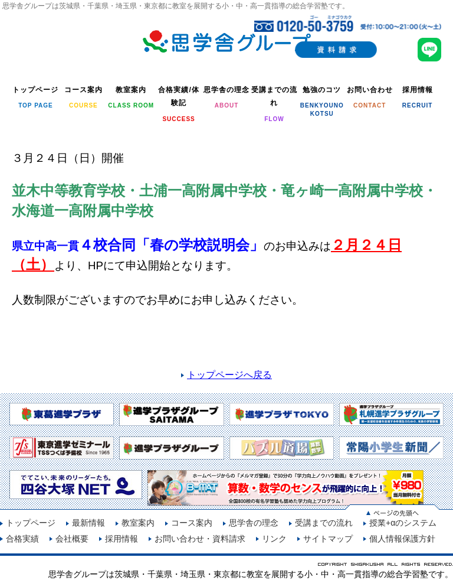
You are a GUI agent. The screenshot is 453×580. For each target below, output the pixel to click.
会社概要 (71, 538)
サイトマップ (328, 538)
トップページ (30, 522)
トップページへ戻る (229, 375)
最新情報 (88, 522)
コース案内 (191, 522)
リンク (274, 538)
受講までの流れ (324, 522)
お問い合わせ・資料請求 (200, 538)
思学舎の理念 (253, 522)
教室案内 (138, 522)
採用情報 (121, 538)
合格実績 (22, 538)
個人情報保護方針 (402, 538)
